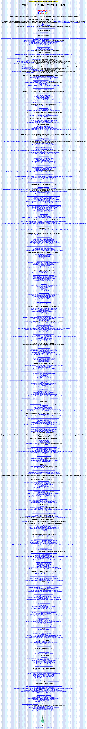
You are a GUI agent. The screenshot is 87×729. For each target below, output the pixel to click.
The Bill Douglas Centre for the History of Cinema (43, 203)
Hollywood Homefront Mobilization (44, 377)
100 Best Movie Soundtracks (43, 494)
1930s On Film (43, 312)
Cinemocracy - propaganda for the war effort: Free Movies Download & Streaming (44, 365)
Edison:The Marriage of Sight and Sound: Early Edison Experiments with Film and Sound (43, 317)
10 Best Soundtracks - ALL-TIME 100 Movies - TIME (44, 495)
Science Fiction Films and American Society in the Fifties (44, 429)
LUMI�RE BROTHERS (26, 223)
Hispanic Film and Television (43, 601)
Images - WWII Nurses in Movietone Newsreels (44, 390)
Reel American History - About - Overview (43, 143)
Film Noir (44, 406)
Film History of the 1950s (44, 345)
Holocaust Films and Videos (43, 160)
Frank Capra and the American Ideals (50, 328)
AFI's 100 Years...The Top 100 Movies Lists (43, 46)
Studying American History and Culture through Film (44, 177)
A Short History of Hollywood (44, 649)
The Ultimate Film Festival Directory (43, 641)
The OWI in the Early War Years (44, 372)
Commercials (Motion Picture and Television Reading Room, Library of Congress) (44, 250)
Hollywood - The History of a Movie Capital (44, 653)
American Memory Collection (43, 237)
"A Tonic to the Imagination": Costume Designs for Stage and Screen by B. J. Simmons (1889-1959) (44, 691)
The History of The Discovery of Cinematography (43, 278)
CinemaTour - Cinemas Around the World (43, 263)
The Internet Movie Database (61, 21)
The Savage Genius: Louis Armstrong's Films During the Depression (44, 597)
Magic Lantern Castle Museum (37, 222)
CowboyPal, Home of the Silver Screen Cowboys (43, 470)
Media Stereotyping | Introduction (44, 577)
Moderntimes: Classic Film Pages (44, 338)
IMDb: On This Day (48, 185)
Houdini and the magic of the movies (43, 299)
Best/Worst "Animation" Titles (37, 507)
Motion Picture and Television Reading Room (43, 198)
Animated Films (43, 506)
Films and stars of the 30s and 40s (44, 339)
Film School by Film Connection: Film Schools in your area (43, 207)
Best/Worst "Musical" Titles (30, 482)
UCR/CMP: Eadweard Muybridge (28, 221)
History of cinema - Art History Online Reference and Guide (44, 197)
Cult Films (52, 699)
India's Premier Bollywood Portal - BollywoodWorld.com (44, 636)
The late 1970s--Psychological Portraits (44, 355)
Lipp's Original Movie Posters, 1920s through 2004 (43, 662)
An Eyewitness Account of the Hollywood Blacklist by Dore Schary (43, 418)
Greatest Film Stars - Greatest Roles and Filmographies (44, 553)
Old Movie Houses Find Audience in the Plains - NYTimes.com (43, 267)
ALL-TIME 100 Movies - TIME (43, 47)
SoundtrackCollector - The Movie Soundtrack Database (44, 502)
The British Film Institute (43, 700)
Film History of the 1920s (50, 272)
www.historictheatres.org (44, 256)
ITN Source (43, 531)
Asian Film (43, 623)
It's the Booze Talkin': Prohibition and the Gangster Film (63, 129)
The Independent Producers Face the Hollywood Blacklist (43, 419)
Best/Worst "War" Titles (35, 399)
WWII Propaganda (26, 398)
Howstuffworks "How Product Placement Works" (43, 711)
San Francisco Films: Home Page (44, 247)
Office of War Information (44, 367)
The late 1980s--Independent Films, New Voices (44, 358)
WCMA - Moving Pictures (43, 303)
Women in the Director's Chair (44, 541)
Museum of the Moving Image (44, 224)
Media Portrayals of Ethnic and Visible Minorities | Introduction (43, 578)
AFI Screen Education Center (43, 97)
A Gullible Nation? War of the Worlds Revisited (44, 445)
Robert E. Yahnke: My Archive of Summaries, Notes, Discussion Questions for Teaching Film (43, 178)
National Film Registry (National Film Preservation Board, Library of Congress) (43, 102)
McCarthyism (52, 425)
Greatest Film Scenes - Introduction (43, 38)
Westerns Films (43, 465)
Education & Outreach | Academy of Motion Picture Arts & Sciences (57, 176)
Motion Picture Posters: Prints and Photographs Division (44, 241)
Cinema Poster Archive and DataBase (43, 661)
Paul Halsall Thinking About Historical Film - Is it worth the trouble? (43, 152)
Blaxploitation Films (43, 598)
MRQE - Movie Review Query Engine (43, 105)
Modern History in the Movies (58, 166)
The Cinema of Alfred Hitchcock (67, 544)
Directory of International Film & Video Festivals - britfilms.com (43, 642)
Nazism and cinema (37, 392)
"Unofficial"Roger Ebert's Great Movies (49, 44)
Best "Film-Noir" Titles (35, 404)
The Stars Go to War (43, 376)
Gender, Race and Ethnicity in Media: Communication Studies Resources (44, 573)
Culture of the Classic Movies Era (56, 340)
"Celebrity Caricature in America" (43, 562)
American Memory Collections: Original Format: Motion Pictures (44, 528)
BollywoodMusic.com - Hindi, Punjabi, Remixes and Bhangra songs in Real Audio (44, 637)
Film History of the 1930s (44, 310)
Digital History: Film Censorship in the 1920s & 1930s (43, 309)
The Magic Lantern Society (51, 222)
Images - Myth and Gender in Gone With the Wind (44, 588)
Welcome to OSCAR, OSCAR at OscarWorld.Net (36, 82)
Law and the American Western (44, 471)
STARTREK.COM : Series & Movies (50, 452)
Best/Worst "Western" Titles (36, 466)
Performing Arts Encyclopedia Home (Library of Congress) (43, 235)
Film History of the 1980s (44, 357)
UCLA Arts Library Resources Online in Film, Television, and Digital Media (44, 206)
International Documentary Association (44, 709)
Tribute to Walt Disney (21, 509)
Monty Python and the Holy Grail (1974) (19, 66)
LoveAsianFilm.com (43, 619)
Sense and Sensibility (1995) (32, 69)
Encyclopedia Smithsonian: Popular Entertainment (44, 202)
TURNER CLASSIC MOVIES (47, 28)
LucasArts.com (33, 451)
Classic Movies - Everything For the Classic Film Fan (35, 340)
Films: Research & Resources (44, 209)
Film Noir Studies (35, 128)
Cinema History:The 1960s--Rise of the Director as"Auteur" (43, 350)
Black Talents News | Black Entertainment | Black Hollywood (44, 590)
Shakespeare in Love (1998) (38, 70)
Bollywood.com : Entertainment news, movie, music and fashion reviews (44, 635)
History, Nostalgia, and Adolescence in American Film (43, 163)
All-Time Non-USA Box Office (57, 41)
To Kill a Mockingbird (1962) (29, 64)
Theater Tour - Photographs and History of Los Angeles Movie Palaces (43, 262)
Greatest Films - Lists (6, 38)
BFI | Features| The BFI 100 (44, 48)
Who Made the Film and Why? (37, 139)
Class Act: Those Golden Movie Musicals (43, 487)
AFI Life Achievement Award (47, 96)
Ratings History (56, 122)
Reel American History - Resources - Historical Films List (44, 144)
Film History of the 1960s (44, 348)
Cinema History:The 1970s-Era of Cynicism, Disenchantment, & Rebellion (44, 354)
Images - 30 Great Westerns (43, 468)
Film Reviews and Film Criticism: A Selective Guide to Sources (43, 115)
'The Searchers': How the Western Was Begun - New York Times (44, 472)
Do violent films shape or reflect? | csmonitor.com (43, 710)
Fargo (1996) (28, 60)
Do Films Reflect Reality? (51, 139)
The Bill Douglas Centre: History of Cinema (44, 687)
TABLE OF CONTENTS (46, 727)
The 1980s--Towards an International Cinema (43, 359)
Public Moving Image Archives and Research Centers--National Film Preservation (44, 212)
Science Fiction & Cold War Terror (44, 428)
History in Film (43, 154)
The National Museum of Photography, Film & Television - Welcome (43, 698)
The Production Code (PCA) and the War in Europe (43, 373)
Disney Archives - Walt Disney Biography (53, 509)
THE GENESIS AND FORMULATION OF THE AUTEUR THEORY (43, 542)
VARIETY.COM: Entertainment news (43, 109)
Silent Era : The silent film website (44, 286)
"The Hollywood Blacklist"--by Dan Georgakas (38, 416)
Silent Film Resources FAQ (44, 291)
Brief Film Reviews (43, 108)
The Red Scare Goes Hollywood (43, 421)
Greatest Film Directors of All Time (44, 535)
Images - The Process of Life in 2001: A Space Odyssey (44, 447)
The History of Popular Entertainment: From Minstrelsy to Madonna (43, 707)
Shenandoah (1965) (16, 71)
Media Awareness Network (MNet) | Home (43, 168)
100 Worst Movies (19, 54)
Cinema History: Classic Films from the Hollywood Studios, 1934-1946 (44, 322)
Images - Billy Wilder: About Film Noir (48, 128)
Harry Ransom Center (35, 689)
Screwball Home (28, 329)
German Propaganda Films (49, 392)
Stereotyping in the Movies (44, 579)
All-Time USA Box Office (29, 41)
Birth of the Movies (43, 271)
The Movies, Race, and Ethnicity (43, 574)
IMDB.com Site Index (44, 25)
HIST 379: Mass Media (34, 150)
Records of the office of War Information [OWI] (44, 368)
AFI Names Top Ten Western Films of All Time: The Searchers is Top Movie (43, 473)
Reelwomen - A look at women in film (43, 583)
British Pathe (44, 529)
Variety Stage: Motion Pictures (44, 302)
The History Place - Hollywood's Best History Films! (44, 161)
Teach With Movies (38, 170)
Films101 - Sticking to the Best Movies (44, 49)
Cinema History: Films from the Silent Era (43, 277)
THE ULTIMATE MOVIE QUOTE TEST (43, 89)
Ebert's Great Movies (34, 44)
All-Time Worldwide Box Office (43, 41)
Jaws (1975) (14, 63)
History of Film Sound (44, 320)
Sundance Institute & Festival (44, 646)
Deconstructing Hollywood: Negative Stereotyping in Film (43, 576)
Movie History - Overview (44, 200)
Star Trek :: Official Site (35, 452)
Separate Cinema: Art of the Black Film (44, 592)
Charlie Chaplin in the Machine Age (44, 333)
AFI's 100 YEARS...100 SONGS (52, 493)
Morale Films (44, 375)
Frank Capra (21, 328)
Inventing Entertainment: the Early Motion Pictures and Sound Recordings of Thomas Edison (38, 229)
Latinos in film (43, 605)
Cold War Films (34, 431)
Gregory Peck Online (44, 565)
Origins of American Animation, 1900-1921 (44, 243)
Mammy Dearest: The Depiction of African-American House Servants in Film (43, 599)
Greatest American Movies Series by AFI (43, 99)
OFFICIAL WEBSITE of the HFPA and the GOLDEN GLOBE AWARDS (43, 85)
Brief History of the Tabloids (43, 692)
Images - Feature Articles (55, 205)
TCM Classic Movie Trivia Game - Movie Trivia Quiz (44, 674)
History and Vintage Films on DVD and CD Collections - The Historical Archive (44, 181)
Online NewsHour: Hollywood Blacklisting (60, 416)
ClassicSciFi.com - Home (44, 442)
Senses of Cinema (44, 214)
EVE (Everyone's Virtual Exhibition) (56, 688)
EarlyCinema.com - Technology (58, 273)
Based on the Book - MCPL (44, 165)
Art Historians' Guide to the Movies (44, 159)
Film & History (43, 151)
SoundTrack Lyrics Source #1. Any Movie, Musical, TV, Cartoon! (44, 500)
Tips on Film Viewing (44, 114)
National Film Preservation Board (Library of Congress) (44, 100)
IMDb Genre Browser (64, 22)
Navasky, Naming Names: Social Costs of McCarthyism (44, 427)
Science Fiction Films (44, 440)
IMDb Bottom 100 (68, 54)
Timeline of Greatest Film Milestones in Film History (44, 188)
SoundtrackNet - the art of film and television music (44, 497)
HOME (37, 727)
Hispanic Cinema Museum (44, 603)
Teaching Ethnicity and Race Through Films (16, 171)
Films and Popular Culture (44, 216)
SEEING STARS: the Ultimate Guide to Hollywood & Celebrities (43, 567)
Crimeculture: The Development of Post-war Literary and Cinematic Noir (43, 409)
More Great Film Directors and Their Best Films (44, 536)
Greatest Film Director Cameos (44, 538)
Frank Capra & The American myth (32, 328)
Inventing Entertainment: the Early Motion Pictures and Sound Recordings (44, 246)
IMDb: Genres (47, 126)
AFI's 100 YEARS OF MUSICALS (43, 483)
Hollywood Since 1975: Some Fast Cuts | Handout (43, 352)
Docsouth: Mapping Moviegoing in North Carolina (43, 697)
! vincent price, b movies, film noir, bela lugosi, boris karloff (44, 460)
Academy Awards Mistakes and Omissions (44, 81)
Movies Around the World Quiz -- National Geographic (40, 182)
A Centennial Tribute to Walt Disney (35, 509)
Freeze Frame (40, 221)
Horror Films (44, 457)
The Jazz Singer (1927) (43, 298)
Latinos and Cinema (43, 607)
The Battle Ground (43, 374)
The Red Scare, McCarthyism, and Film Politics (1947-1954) (43, 422)
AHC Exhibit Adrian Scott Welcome (55, 424)
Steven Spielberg (44, 548)
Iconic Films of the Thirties (44, 313)
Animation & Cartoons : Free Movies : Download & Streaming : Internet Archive (43, 516)
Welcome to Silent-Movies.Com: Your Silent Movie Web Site (44, 285)
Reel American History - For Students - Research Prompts (36, 145)
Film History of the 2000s (44, 361)
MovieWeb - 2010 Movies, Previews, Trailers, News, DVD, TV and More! (43, 110)
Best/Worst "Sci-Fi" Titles (31, 443)
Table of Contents (54, 398)
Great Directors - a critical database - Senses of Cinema (44, 540)
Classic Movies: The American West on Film (44, 467)
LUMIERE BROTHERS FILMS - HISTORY (11, 223)
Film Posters (44, 657)
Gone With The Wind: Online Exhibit (43, 335)
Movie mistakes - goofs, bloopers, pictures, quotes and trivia (44, 678)
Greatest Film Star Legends (43, 554)
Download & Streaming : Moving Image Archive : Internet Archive (44, 525)
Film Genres (40, 126)
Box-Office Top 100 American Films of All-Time (35, 40)
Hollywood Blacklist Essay (44, 420)
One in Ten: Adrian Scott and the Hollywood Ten (35, 424)
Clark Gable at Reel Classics (43, 563)
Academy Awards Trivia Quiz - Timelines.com (43, 88)
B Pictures (43, 337)
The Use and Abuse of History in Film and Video (44, 172)
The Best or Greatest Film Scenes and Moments (23, 38)
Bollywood (43, 634)
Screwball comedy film (57, 329)
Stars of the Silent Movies (44, 290)
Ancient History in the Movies (29, 166)
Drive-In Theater (44, 266)
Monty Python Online (43, 702)
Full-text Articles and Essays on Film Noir (43, 407)
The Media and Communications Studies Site (43, 210)
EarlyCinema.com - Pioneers (43, 273)
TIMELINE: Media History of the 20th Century (30, 191)
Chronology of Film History (43, 157)
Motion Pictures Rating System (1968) (44, 121)
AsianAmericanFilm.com (43, 618)
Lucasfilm (39, 451)
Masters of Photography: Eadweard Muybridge (55, 221)
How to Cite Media (44, 116)
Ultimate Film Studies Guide (43, 211)
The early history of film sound (44, 319)
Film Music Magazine (34, 496)
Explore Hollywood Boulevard (44, 651)
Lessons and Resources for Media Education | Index (44, 167)
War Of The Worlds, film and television (44, 430)
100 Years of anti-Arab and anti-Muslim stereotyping (44, 612)
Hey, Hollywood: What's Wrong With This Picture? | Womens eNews (43, 587)
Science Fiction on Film (43, 441)
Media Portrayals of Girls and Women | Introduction (39, 171)
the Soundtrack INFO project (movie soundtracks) (43, 501)
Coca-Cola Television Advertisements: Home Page (43, 249)
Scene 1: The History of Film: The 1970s (44, 353)
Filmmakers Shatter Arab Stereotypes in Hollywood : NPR (43, 614)
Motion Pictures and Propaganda (43, 366)
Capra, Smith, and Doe (64, 328)
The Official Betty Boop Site (38, 513)
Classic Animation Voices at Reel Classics (43, 511)
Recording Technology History (44, 316)
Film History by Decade (43, 187)
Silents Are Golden (43, 287)
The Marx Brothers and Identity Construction (43, 334)
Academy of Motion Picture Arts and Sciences (43, 76)
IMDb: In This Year (39, 185)
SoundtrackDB (43, 499)
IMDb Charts (30, 26)
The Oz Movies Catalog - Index (44, 456)
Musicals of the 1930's (44, 130)
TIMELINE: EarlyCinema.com (29, 273)
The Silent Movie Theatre (44, 260)
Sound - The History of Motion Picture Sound (43, 318)
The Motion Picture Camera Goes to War (43, 248)
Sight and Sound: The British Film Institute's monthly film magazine (43, 701)
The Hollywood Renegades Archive (44, 549)
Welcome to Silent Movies (44, 279)
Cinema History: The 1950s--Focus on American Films (43, 346)
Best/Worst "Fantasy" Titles (37, 454)
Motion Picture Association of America (36, 122)
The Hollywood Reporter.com (44, 695)
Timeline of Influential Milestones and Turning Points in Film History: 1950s (43, 415)
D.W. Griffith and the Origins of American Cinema (43, 295)
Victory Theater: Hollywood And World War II (43, 384)
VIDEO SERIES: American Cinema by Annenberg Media (16, 141)
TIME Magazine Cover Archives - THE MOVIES (43, 194)
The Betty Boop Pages (50, 513)
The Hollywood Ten (22, 416)
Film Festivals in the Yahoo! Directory (43, 643)
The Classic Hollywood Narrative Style (44, 326)
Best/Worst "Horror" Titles (37, 458)
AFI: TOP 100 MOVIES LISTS (43, 95)
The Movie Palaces (43, 257)
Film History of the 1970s (44, 351)
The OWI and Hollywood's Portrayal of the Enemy (55, 371)
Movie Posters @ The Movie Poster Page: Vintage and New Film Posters (43, 658)
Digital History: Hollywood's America (43, 147)
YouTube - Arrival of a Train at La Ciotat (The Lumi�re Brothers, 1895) (69, 223)
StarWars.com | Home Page (22, 451)
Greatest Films (34, 37)
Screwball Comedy (37, 329)
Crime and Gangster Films (17, 129)
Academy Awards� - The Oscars (41, 80)
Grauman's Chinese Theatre (43, 261)
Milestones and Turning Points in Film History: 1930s (44, 311)
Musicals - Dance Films (43, 481)
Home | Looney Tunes (44, 510)
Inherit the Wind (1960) (22, 61)
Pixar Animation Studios (43, 514)
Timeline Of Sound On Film (44, 315)
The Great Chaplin (44, 281)
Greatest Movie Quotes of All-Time (78, 38)
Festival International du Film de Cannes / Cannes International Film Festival (43, 644)
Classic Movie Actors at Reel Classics (24, 556)
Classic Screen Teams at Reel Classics (63, 556)
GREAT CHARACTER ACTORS (44, 558)
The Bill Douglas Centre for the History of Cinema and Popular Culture (30, 688)
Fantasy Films (44, 453)
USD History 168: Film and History (19, 150)
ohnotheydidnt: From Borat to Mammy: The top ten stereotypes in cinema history (44, 580)
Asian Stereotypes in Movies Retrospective (44, 626)
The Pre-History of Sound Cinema (44, 282)
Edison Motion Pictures (65, 229)
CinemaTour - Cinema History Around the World (44, 264)
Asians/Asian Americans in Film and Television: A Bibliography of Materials (43, 621)
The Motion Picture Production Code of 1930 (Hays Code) (44, 120)
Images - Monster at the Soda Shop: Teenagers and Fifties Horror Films (43, 448)
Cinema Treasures (44, 258)
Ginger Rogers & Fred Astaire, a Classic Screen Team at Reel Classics (44, 490)
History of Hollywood (44, 652)
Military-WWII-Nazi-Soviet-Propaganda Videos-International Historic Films (44, 396)
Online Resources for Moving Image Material (43, 240)
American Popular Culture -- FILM (44, 696)
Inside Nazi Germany (44, 378)
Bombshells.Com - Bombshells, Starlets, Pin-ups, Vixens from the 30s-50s (44, 560)
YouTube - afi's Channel (43, 98)
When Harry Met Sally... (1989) (27, 72)
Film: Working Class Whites (43, 629)
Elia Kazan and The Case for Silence (43, 423)
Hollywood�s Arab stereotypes (43, 613)
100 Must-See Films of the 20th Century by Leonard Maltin (43, 43)
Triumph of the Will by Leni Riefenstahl (44, 393)
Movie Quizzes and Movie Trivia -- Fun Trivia (44, 676)
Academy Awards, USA (43, 83)
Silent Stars (43, 288)
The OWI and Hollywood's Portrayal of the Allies (32, 371)
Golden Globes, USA (44, 86)
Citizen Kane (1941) (36, 59)
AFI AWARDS (37, 96)
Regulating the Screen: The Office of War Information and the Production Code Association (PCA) (43, 369)
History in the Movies (44, 156)
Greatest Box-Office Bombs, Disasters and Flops (52, 54)
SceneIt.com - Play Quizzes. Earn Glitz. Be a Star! (43, 680)
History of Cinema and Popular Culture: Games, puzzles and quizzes (44, 673)
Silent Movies (44, 289)
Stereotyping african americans (43, 595)
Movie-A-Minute (26, 705)
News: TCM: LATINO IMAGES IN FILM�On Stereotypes (44, 608)
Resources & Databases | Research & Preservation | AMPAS (44, 77)
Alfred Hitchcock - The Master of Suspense (35, 544)
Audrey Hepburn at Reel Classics (43, 564)
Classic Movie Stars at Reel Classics (43, 555)
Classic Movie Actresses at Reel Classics (43, 556)
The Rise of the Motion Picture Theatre (44, 254)
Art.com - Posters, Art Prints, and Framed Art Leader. (44, 663)
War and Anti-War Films (43, 386)
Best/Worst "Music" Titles (44, 482)
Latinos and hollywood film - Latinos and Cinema (43, 606)
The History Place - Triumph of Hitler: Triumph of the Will (44, 394)
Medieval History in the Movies (44, 166)
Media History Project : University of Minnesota (56, 191)
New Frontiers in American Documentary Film (43, 708)
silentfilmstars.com (49, 557)
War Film (44, 385)
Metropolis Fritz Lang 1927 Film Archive (44, 444)
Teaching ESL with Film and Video (44, 175)
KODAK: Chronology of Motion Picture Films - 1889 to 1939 (44, 276)
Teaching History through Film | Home (44, 174)
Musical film (43, 485)
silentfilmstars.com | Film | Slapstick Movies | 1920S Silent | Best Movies (44, 294)
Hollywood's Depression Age (43, 324)
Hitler (34, 398)
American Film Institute (43, 93)
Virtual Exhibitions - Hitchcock (53, 544)
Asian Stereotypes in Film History (44, 622)
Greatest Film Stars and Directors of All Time (43, 39)
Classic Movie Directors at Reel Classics (43, 539)
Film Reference (43, 215)
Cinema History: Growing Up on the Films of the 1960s (43, 349)
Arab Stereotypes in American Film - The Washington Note (43, 611)
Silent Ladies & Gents (44, 293)
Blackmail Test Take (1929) (30, 321)
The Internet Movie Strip (53, 681)
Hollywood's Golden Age (43, 327)
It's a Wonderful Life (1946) (27, 62)
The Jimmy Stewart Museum (43, 566)
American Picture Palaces (44, 255)
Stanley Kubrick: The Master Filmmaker (44, 545)
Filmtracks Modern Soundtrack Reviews (49, 496)
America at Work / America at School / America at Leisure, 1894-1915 (44, 242)
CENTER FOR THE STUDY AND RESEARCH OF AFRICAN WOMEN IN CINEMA (44, 585)
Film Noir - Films (44, 403)
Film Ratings (49, 122)
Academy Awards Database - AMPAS (43, 78)
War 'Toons (43, 382)
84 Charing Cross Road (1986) (14, 58)
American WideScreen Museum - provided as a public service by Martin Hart (43, 201)
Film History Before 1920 (37, 272)
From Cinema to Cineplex (44, 265)
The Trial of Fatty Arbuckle (44, 297)
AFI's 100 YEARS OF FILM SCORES (36, 493)
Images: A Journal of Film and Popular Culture (37, 205)
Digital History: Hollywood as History (43, 148)
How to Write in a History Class (57, 145)
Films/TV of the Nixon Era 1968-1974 (47, 431)
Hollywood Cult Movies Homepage (41, 699)
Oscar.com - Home (43, 84)
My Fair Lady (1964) (29, 67)
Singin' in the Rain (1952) (39, 491)
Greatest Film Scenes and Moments (60, 38)
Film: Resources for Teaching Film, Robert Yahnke (43, 208)
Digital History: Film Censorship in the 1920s (43, 300)
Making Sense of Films (43, 138)
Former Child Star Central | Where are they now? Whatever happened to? (44, 559)
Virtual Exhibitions (69, 688)
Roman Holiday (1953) (26, 68)
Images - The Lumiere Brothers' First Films (42, 223)
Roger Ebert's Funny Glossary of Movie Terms (44, 33)
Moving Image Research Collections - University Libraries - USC (44, 527)
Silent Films (44, 284)
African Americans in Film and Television (43, 594)
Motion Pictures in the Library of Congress (44, 238)
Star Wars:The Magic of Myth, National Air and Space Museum (57, 451)
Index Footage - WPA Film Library (44, 530)
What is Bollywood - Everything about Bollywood (43, 633)
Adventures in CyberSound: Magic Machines (43, 275)
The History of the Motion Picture (43, 226)
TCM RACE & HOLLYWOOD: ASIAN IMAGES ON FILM (43, 627)
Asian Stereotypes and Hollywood (44, 624)
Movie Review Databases (44, 106)
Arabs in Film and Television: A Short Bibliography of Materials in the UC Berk (44, 615)
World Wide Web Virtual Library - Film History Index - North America (43, 199)
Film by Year (74, 22)
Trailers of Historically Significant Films (44, 149)
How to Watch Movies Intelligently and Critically (44, 136)
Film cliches (49, 677)
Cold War (48, 432)
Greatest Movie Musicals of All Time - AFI (43, 484)
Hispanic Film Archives (43, 604)
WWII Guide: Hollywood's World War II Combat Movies (43, 383)
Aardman (37, 515)
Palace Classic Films (44, 331)
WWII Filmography (43, 381)
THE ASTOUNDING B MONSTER (43, 461)
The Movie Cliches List (40, 677)
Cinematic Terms (44, 32)
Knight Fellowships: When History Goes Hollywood (44, 153)
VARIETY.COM (43, 693)
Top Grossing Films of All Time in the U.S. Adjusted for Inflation (43, 42)
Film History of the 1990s (44, 360)
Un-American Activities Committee (40, 425)
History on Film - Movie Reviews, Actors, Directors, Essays (43, 162)
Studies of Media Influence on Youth (43, 169)
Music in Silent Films (44, 486)
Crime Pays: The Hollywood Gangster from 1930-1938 (37, 129)
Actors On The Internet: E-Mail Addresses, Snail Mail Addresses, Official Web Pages (43, 568)
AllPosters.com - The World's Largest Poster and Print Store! (44, 664)
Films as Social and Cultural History (43, 140)
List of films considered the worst (32, 54)
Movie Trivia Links (44, 671)
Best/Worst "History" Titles (20, 179)
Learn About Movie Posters (43, 659)
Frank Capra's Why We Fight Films (17, 380)
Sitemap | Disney (68, 509)
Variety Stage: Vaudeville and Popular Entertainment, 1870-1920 (44, 244)
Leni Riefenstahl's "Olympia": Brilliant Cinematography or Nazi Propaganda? (44, 395)
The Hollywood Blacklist (11, 416)
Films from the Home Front (44, 391)
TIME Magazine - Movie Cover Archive (44, 666)
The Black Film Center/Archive (44, 596)
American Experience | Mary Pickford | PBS (44, 296)
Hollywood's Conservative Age (44, 325)
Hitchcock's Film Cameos (18, 544)
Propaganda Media (43, 389)
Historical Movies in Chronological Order (43, 158)
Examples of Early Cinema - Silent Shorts (43, 280)
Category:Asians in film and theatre (44, 620)
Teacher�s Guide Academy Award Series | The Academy (28, 176)
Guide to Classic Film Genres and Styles (43, 127)
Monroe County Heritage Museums (30, 704)
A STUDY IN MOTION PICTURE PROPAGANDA (44, 387)
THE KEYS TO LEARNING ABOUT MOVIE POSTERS (44, 660)
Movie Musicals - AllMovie (44, 492)
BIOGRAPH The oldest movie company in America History (43, 230)
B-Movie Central (44, 459)
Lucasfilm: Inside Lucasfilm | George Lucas (44, 547)
